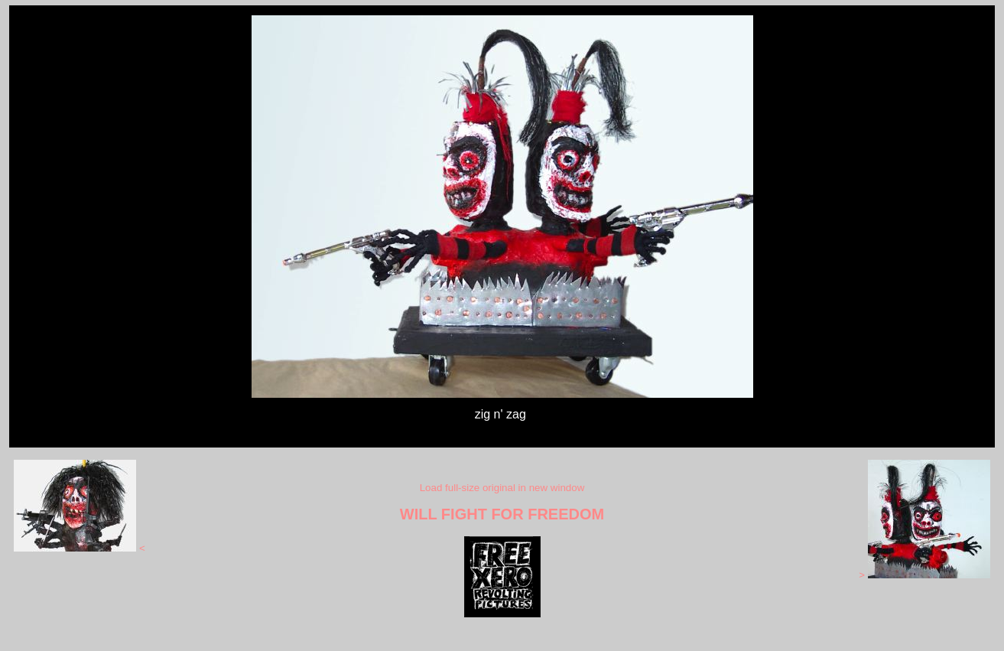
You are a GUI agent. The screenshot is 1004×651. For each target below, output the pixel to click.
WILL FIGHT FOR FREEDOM (502, 514)
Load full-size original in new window (502, 487)
